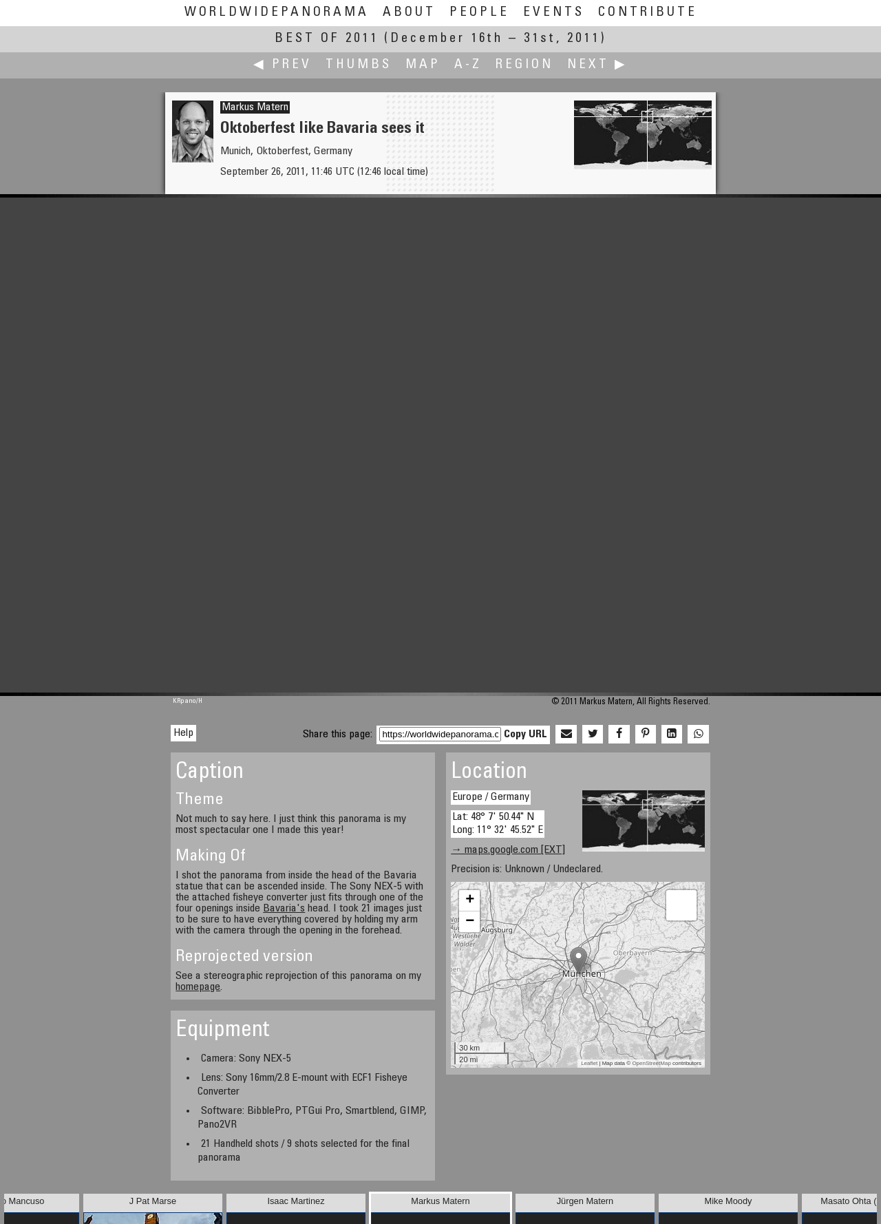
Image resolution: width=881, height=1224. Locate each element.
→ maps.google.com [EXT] (508, 850)
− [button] (469, 921)
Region (524, 65)
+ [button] (469, 900)
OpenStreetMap (651, 1063)
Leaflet (589, 1063)
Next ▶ (597, 65)
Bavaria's (284, 908)
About (409, 12)
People (479, 12)
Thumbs (359, 65)
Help (183, 733)
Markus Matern (255, 107)
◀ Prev (282, 65)
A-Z (468, 65)
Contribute (647, 12)
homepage (198, 987)
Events (553, 12)
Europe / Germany (490, 797)
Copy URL (525, 734)
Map (422, 65)
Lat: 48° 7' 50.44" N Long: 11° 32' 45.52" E (497, 824)
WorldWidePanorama (276, 12)
